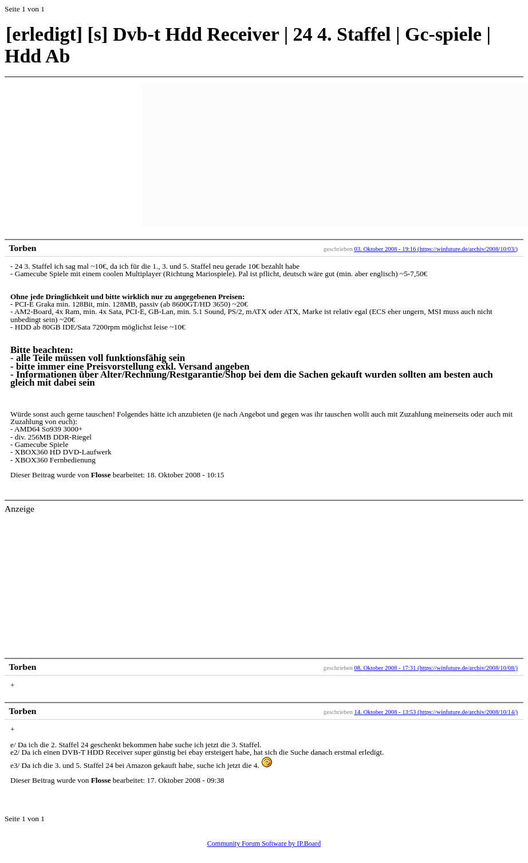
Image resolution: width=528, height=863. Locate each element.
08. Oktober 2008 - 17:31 (385, 668)
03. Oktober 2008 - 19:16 (385, 249)
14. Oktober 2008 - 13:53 (385, 712)
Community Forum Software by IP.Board (264, 844)
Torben (23, 248)
